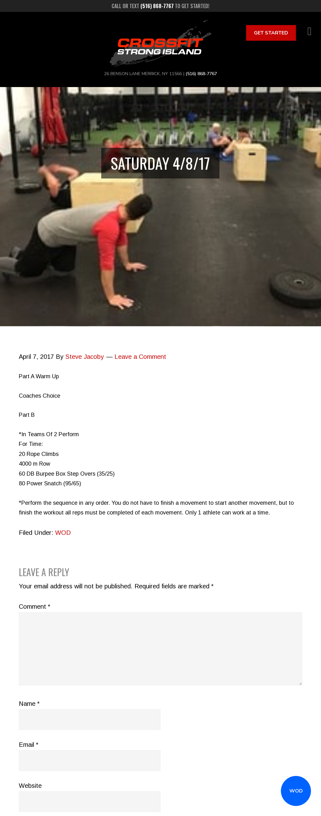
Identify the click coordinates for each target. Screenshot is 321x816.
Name (29, 703)
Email (28, 744)
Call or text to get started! (160, 6)
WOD (296, 791)
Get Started (271, 32)
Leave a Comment (140, 356)
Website (30, 785)
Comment (34, 606)
